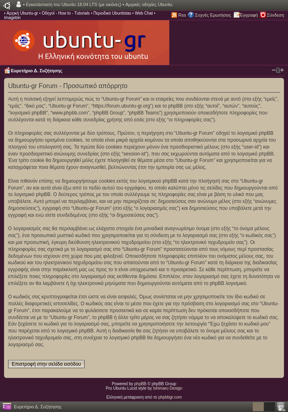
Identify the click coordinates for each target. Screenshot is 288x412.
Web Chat (144, 13)
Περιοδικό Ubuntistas (112, 13)
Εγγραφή (249, 15)
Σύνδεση (275, 15)
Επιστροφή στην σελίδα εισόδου (46, 364)
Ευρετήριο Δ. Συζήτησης (36, 70)
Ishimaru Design (167, 388)
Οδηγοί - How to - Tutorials (66, 13)
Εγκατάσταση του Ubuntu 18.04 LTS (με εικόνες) (73, 4)
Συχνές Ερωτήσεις (213, 15)
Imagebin (12, 17)
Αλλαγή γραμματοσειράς (278, 70)
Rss (182, 15)
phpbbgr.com (170, 397)
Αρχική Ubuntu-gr (22, 13)
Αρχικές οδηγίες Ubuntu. (149, 4)
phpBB (140, 384)
